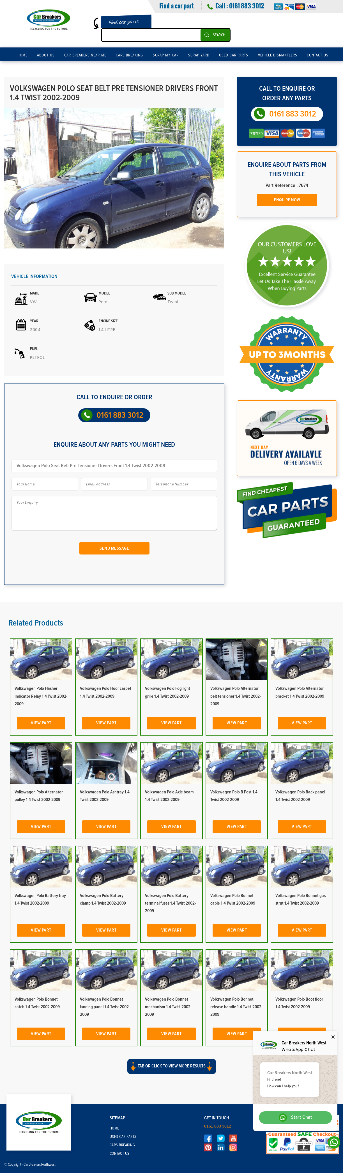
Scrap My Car (166, 55)
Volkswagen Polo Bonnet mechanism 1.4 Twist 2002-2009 (168, 1007)
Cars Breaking (129, 55)
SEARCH (219, 35)
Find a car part (176, 5)
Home (22, 55)
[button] (171, 1071)
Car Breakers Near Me (85, 55)
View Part (41, 723)
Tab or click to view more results (171, 1066)
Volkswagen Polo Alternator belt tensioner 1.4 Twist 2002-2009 (235, 696)
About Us (46, 55)
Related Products (35, 623)
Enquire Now (287, 200)
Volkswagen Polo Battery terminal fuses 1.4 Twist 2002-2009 (170, 903)
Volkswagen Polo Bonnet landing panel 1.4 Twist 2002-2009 (105, 1007)
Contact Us (317, 55)
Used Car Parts (233, 55)
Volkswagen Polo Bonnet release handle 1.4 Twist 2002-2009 (236, 1007)
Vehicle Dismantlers (278, 55)
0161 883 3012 (246, 5)
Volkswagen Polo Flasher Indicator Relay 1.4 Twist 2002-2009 (41, 696)
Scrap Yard (199, 55)
